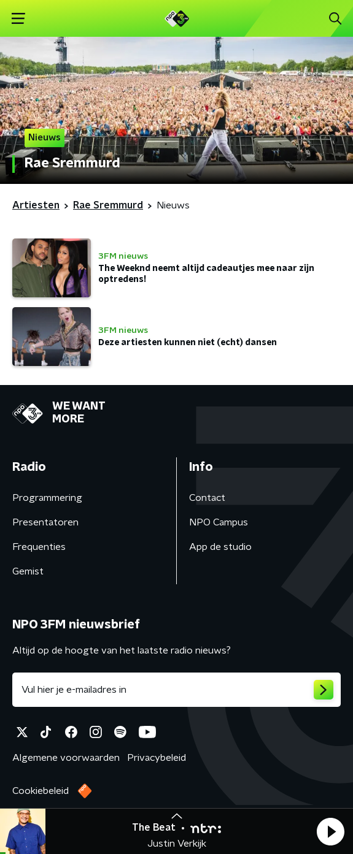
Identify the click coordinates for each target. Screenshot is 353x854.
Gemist (28, 571)
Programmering (47, 498)
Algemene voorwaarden (66, 758)
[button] (330, 831)
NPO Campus (218, 522)
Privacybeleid (156, 758)
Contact (207, 498)
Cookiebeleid (40, 791)
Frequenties (39, 547)
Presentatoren (45, 522)
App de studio (220, 547)
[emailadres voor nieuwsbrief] (176, 690)
